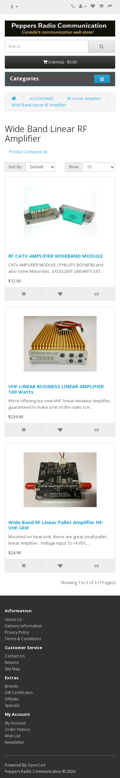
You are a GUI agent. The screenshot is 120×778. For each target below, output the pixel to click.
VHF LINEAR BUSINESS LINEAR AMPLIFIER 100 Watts (56, 389)
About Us (13, 619)
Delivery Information (23, 626)
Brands (11, 686)
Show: (73, 167)
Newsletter (14, 742)
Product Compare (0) (28, 152)
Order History (17, 729)
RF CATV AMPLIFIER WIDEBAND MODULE (55, 256)
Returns (12, 662)
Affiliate (12, 699)
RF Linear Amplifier (84, 98)
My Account (15, 723)
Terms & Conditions (23, 638)
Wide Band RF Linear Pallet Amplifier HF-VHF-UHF (56, 525)
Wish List (12, 736)
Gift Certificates (19, 692)
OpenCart (36, 765)
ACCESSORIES (41, 98)
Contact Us (15, 656)
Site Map (12, 669)
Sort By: (15, 167)
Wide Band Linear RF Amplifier (39, 105)
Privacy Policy (17, 632)
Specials (12, 705)
